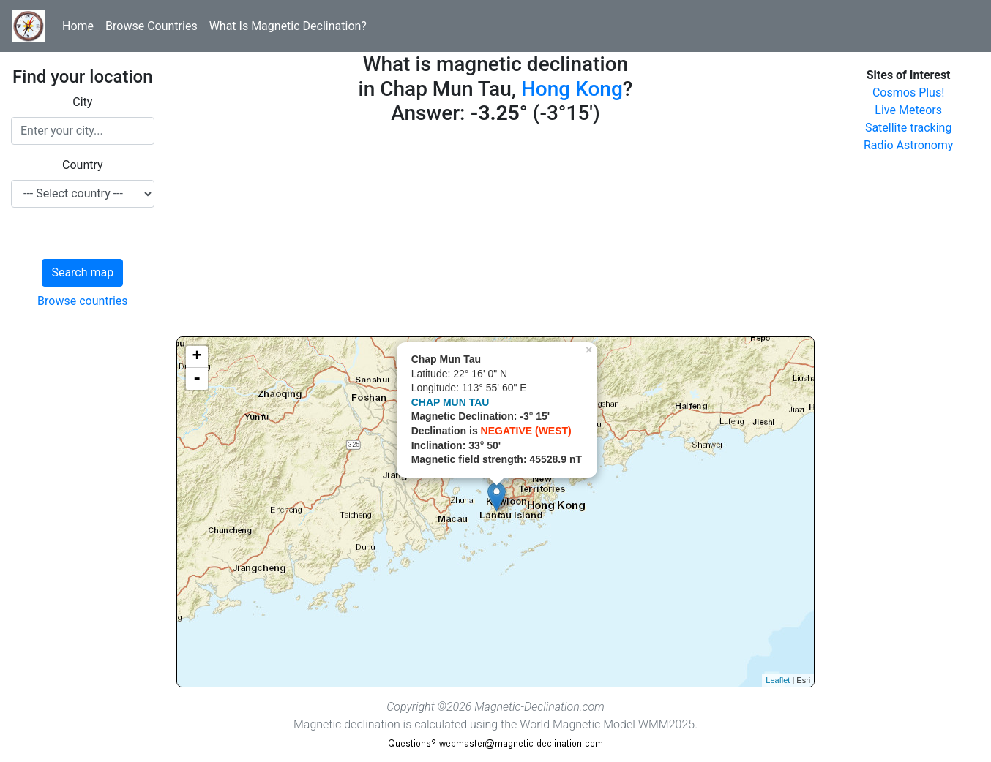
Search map (82, 272)
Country (82, 165)
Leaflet (778, 680)
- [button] (197, 379)
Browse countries (82, 301)
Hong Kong (572, 89)
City (82, 102)
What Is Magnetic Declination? (288, 26)
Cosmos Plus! (908, 92)
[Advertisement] (495, 234)
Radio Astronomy (908, 145)
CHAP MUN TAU (450, 402)
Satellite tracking (908, 128)
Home (78, 26)
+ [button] (197, 357)
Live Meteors (908, 110)
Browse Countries (151, 26)
